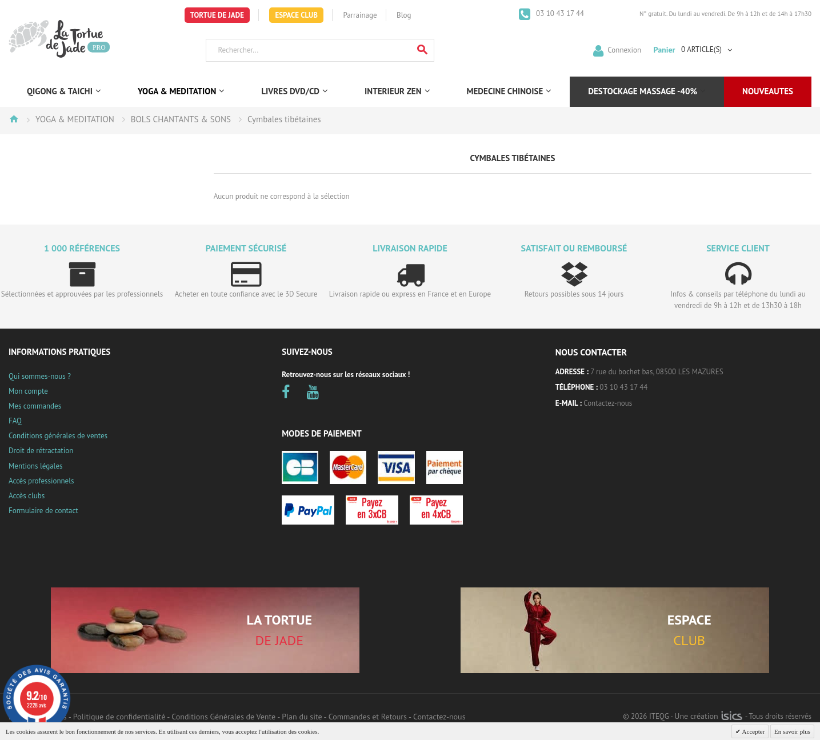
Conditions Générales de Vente (223, 716)
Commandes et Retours (368, 716)
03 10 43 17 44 (559, 13)
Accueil (14, 119)
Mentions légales (35, 466)
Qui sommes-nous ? (40, 376)
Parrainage (360, 15)
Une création (708, 716)
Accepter (753, 731)
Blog (404, 15)
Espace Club (296, 15)
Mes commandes (35, 406)
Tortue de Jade (217, 15)
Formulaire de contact (43, 510)
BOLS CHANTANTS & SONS (181, 119)
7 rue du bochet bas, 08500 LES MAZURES (656, 372)
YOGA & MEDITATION (74, 119)
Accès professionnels (41, 481)
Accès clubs (27, 496)
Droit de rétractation (41, 450)
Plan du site (302, 716)
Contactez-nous (607, 403)
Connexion (624, 49)
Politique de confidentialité (119, 716)
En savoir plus (792, 731)
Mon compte (28, 391)
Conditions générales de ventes (58, 436)
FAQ (15, 421)
